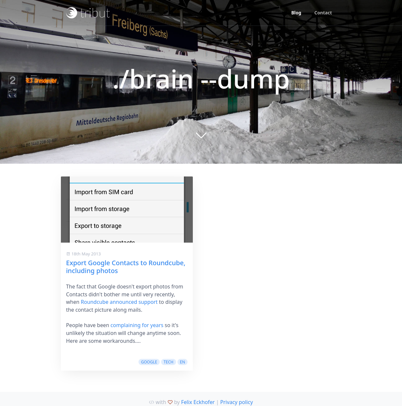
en (182, 362)
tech (169, 362)
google (149, 362)
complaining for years (137, 325)
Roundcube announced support (119, 301)
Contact (323, 12)
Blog (296, 12)
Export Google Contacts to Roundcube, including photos (126, 266)
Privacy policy (236, 402)
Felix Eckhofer (198, 402)
